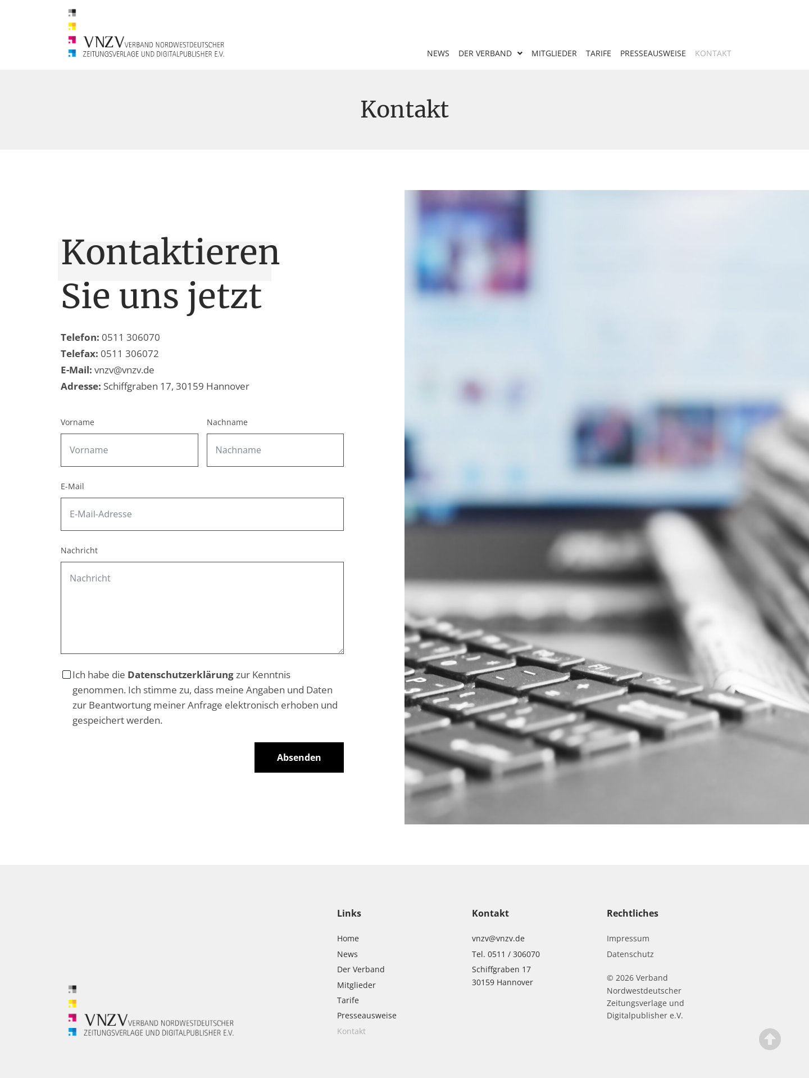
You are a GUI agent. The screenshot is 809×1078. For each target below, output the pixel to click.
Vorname (77, 422)
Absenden (299, 757)
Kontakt (713, 53)
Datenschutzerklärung (181, 674)
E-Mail (72, 486)
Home (348, 938)
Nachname (227, 422)
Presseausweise (653, 53)
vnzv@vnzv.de (124, 369)
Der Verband (490, 53)
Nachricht (79, 550)
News (438, 53)
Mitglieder (554, 53)
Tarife (598, 53)
